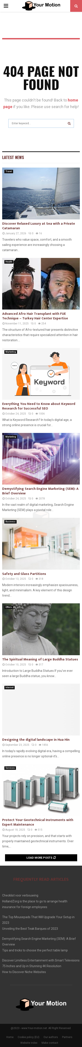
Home (10, 1037)
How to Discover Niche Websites (24, 972)
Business (10, 521)
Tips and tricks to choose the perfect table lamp (35, 950)
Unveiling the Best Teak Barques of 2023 (30, 928)
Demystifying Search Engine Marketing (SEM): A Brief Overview (40, 491)
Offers (8, 607)
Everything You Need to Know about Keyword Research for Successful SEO (38, 406)
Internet (9, 687)
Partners (67, 1037)
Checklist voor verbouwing (20, 895)
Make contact (50, 1042)
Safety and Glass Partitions (24, 574)
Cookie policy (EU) (28, 1037)
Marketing (10, 352)
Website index (28, 1042)
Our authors (51, 1037)
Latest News (13, 157)
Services (10, 768)
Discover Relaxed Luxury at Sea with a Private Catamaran (38, 226)
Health (8, 262)
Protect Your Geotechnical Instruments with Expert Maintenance (37, 822)
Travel (8, 171)
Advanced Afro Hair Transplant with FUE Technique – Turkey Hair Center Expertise (35, 316)
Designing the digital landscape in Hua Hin (36, 740)
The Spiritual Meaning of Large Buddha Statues (40, 659)
